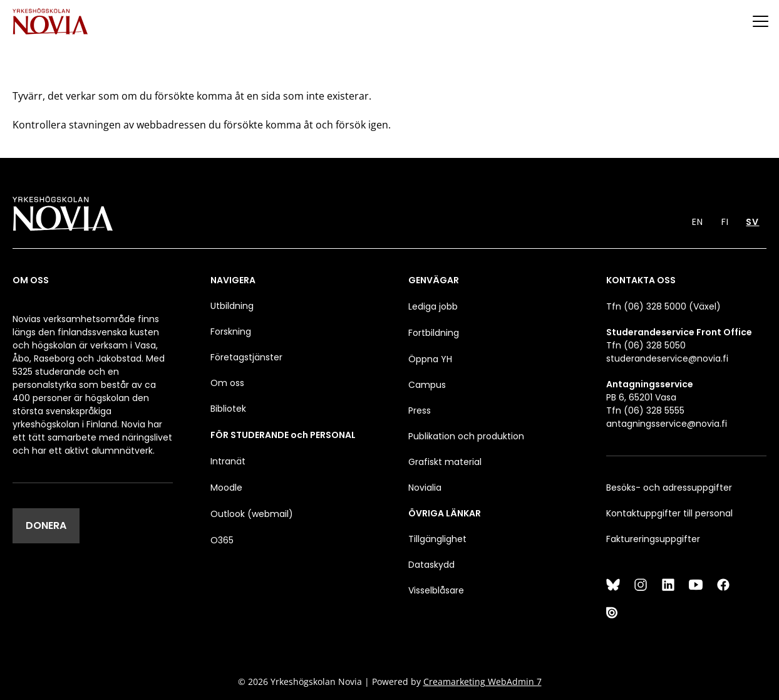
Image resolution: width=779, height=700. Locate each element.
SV (752, 222)
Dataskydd (431, 564)
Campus (427, 385)
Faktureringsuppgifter (653, 539)
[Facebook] (723, 584)
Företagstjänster (246, 357)
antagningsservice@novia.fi (666, 423)
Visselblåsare (436, 590)
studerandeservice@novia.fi (667, 358)
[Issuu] (613, 612)
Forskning (230, 331)
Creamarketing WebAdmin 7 (482, 681)
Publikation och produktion (466, 436)
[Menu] (760, 21)
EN (697, 222)
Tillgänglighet (437, 539)
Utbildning (232, 306)
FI (725, 222)
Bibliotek (228, 408)
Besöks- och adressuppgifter (669, 487)
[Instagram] (640, 584)
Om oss (227, 383)
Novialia (424, 487)
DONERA (46, 525)
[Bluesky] (613, 584)
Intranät (227, 461)
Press (419, 410)
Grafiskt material (445, 462)
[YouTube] (695, 584)
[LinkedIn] (668, 584)
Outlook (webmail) (251, 514)
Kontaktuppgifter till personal (669, 513)
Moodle (226, 487)
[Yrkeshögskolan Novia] (50, 21)
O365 (222, 540)
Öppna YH (430, 359)
